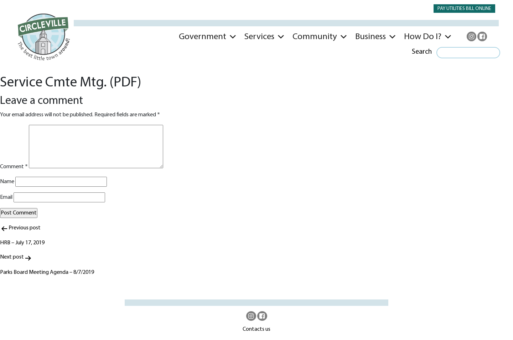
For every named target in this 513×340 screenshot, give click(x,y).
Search (422, 51)
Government (202, 36)
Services (259, 36)
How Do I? (422, 36)
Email (6, 197)
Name (7, 182)
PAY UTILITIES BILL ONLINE (464, 8)
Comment (14, 167)
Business (370, 36)
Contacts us (256, 329)
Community (314, 36)
